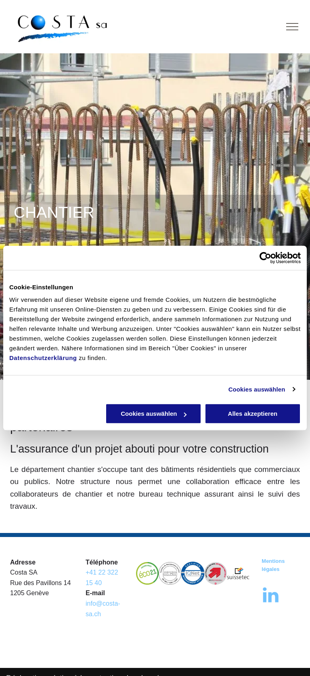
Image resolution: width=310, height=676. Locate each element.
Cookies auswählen (256, 389)
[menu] (292, 26)
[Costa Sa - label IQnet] (192, 573)
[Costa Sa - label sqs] (170, 573)
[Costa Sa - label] (215, 573)
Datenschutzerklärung (43, 357)
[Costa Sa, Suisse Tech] (238, 573)
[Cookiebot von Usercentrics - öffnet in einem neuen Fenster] (265, 258)
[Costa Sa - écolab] (147, 573)
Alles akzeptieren (253, 413)
